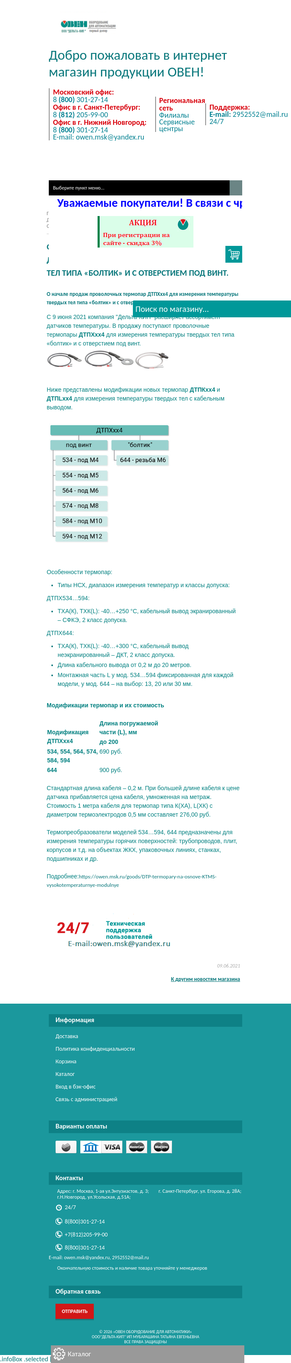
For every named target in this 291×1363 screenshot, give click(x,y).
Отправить (74, 1311)
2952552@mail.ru (248, 114)
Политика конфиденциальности (95, 1048)
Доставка (67, 1036)
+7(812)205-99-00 (86, 1234)
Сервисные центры (177, 125)
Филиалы (174, 115)
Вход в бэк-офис (75, 1086)
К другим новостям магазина (206, 979)
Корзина (66, 1061)
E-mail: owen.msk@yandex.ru (98, 137)
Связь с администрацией (86, 1099)
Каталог (79, 1354)
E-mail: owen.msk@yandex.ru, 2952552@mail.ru (99, 1257)
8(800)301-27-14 (85, 1221)
